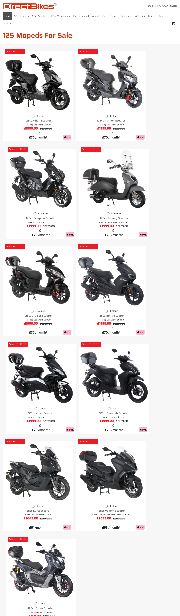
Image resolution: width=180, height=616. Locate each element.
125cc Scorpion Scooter (112, 95)
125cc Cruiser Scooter (23, 169)
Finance (114, 16)
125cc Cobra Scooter (112, 241)
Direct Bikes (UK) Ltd (89, 610)
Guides (151, 16)
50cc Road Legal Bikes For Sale (26, 528)
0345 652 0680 (164, 6)
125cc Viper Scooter (112, 169)
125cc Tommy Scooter (157, 95)
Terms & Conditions (104, 541)
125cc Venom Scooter (67, 241)
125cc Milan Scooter (23, 95)
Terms (162, 16)
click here (115, 582)
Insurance (126, 16)
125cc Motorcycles (60, 16)
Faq (104, 16)
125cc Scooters (39, 16)
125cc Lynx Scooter (23, 241)
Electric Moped (81, 16)
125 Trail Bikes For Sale (21, 513)
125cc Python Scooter (68, 95)
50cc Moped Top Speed (21, 523)
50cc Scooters (21, 16)
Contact (8, 23)
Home (7, 16)
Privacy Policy (132, 541)
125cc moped (59, 501)
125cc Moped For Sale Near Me (25, 518)
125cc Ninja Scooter (68, 169)
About (95, 16)
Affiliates (140, 16)
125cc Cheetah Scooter (157, 169)
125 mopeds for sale (44, 285)
